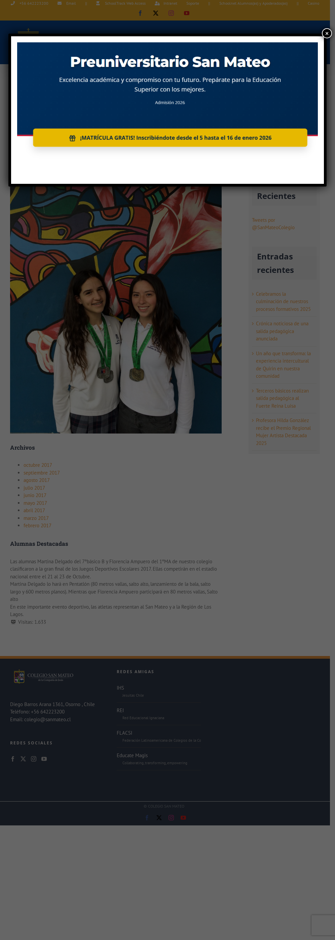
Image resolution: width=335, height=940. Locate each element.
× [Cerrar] (327, 33)
